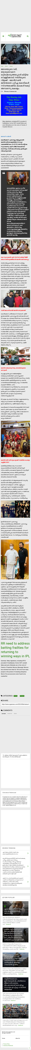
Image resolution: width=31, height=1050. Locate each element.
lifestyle (11, 66)
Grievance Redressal (8, 1045)
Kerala (6, 66)
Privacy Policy (6, 1044)
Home (2, 66)
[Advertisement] (14, 17)
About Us (18, 1038)
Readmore (8, 924)
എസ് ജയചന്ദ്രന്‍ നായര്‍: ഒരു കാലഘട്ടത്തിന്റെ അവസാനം (14, 911)
